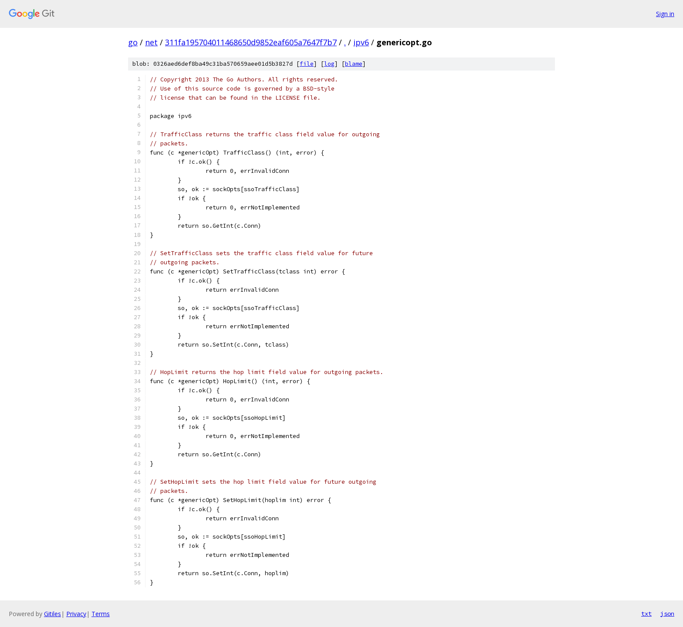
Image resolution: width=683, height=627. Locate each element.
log (329, 63)
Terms (100, 614)
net (151, 42)
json (667, 613)
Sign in (665, 14)
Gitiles (52, 614)
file (307, 63)
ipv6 (361, 42)
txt (646, 613)
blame (353, 63)
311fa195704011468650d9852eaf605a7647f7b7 (251, 42)
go (133, 42)
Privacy (76, 614)
